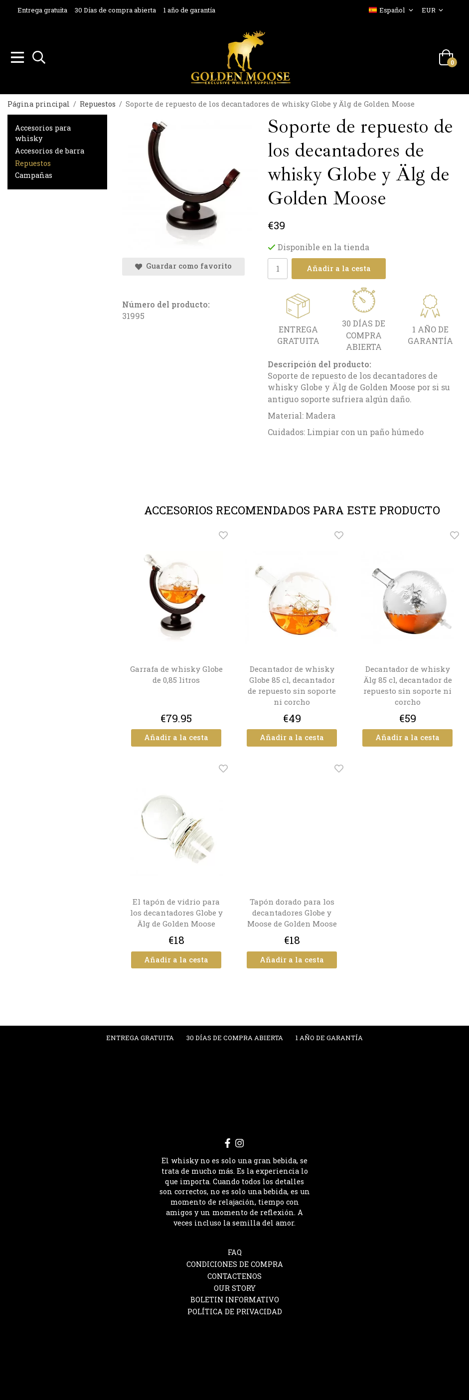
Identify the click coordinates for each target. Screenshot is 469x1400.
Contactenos (234, 1274)
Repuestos (33, 161)
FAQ (235, 1250)
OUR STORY (235, 1286)
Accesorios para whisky (43, 132)
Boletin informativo (234, 1298)
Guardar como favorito (183, 264)
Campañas (33, 173)
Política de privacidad (234, 1310)
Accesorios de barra (49, 149)
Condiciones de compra (234, 1262)
